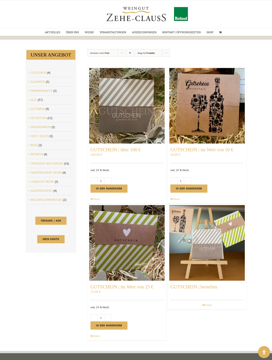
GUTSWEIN (38, 109)
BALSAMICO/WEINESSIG (46, 200)
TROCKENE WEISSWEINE (47, 163)
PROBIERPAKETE (42, 91)
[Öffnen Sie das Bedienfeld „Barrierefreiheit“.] (264, 352)
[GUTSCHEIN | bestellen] (207, 243)
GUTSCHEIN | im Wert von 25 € (121, 286)
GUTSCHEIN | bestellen (193, 286)
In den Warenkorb (109, 188)
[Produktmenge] (100, 181)
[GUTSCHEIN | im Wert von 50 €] (207, 106)
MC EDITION (39, 118)
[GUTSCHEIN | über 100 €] (127, 106)
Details (96, 199)
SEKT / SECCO (40, 136)
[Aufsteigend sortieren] (130, 53)
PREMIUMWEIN (41, 127)
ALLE (34, 100)
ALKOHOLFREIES (42, 190)
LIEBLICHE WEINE (42, 181)
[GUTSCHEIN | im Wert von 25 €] (127, 243)
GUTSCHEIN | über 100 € (115, 149)
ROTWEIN (37, 154)
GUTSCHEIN (38, 72)
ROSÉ (34, 145)
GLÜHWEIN (38, 81)
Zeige (146, 53)
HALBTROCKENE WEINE (46, 172)
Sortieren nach (99, 53)
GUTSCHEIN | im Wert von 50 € (201, 149)
